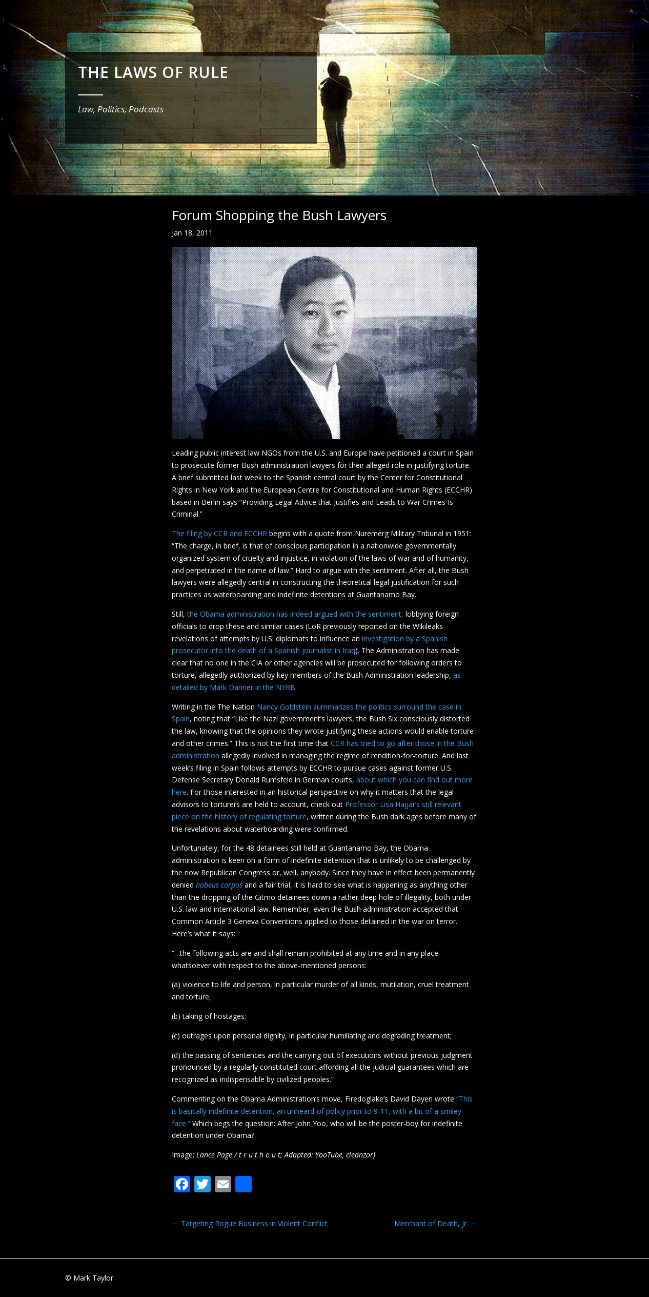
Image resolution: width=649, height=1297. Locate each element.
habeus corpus (219, 885)
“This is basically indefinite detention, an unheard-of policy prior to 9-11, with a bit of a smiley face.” (322, 1111)
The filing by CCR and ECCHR (219, 533)
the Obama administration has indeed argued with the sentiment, (295, 614)
